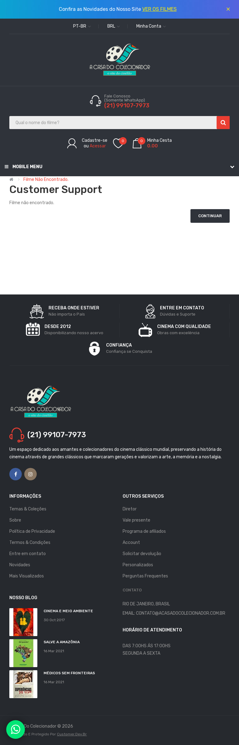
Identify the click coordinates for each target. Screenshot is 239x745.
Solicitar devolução (142, 553)
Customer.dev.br (72, 734)
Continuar (210, 215)
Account (131, 542)
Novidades (19, 565)
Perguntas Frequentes (145, 576)
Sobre (15, 520)
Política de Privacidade (32, 531)
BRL (113, 26)
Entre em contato (27, 553)
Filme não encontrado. (45, 179)
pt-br (82, 26)
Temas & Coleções (27, 509)
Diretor (130, 509)
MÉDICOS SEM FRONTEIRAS (69, 673)
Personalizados (138, 565)
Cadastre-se (94, 140)
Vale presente (136, 520)
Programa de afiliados (144, 531)
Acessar (98, 146)
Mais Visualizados (26, 576)
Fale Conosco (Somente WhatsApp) (125, 98)
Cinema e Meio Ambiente (68, 611)
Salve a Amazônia (62, 642)
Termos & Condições (29, 542)
